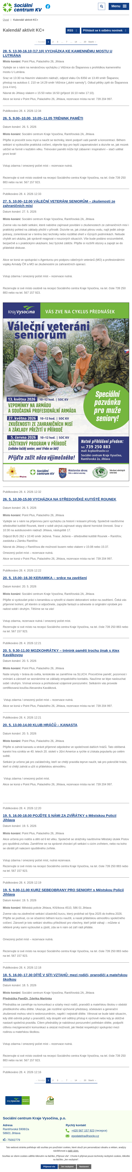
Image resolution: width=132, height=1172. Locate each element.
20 (85, 42)
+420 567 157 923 (82, 1130)
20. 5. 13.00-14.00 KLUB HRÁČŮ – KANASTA (40, 725)
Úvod (6, 19)
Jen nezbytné (67, 1167)
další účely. (73, 1151)
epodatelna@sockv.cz (85, 1136)
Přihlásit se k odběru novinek (105, 30)
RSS (72, 30)
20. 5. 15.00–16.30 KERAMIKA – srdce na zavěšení (45, 578)
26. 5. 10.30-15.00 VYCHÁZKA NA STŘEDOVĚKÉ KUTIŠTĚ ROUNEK (59, 499)
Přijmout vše (49, 1167)
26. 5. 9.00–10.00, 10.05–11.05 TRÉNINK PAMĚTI (43, 118)
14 (76, 42)
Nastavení (84, 1167)
